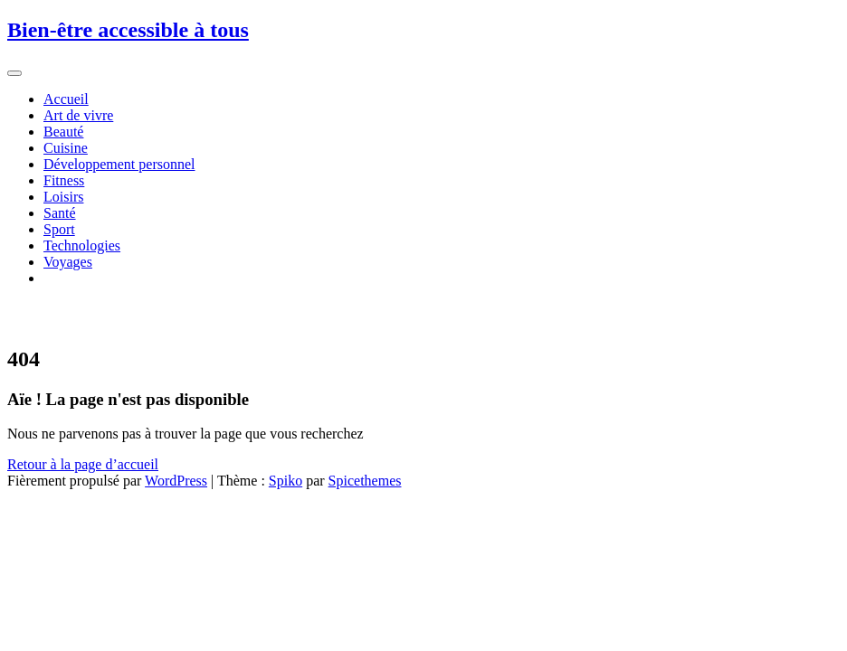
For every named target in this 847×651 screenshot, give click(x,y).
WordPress (176, 480)
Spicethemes (365, 480)
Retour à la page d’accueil (82, 464)
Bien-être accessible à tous (128, 30)
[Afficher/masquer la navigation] (14, 73)
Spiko (285, 480)
